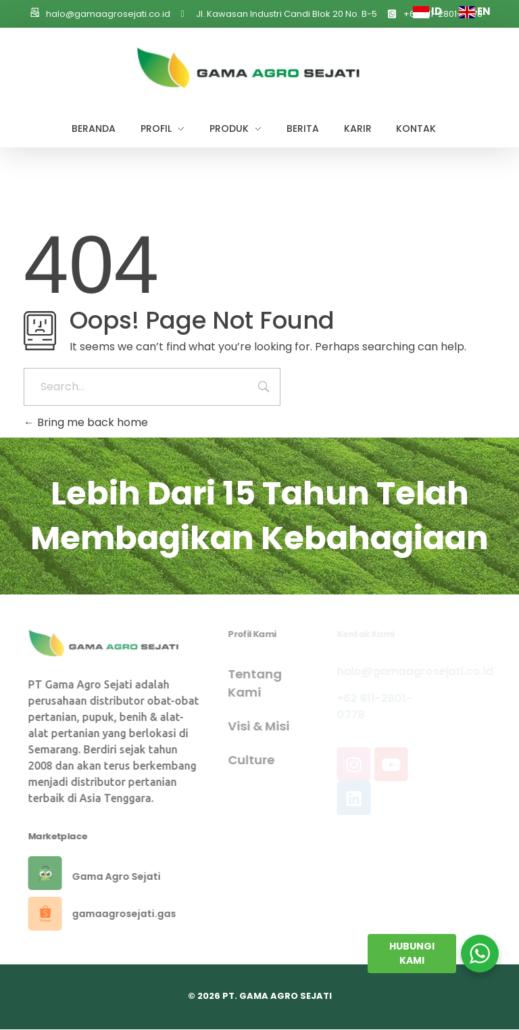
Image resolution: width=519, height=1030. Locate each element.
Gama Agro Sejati (122, 876)
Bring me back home (86, 422)
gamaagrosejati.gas (130, 913)
